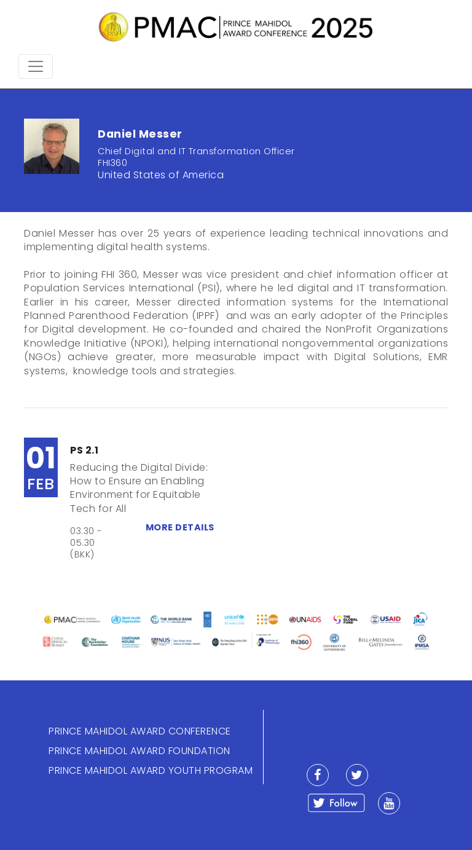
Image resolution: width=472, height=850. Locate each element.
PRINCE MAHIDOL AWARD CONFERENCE (140, 731)
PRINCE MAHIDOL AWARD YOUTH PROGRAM (151, 770)
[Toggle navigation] (35, 66)
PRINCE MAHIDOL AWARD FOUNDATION (139, 751)
